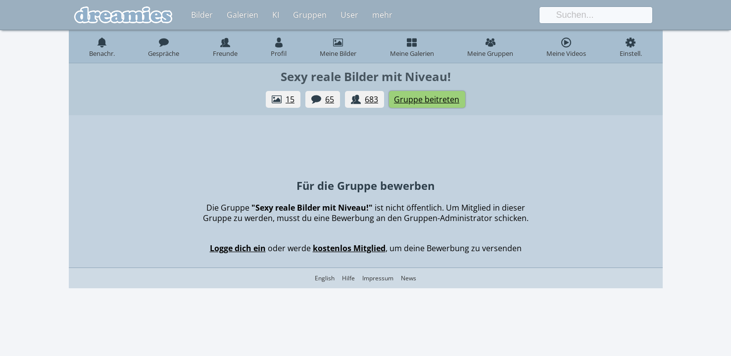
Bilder (202, 14)
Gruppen (310, 14)
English (325, 278)
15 (290, 99)
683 (371, 99)
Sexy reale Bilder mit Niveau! (366, 76)
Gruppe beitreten (426, 99)
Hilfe (348, 278)
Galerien (242, 14)
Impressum (377, 278)
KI (275, 14)
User (349, 14)
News (408, 278)
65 (329, 99)
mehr (382, 14)
